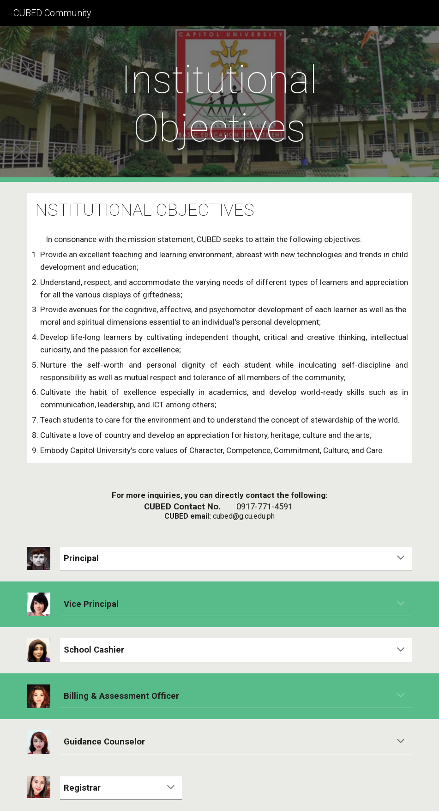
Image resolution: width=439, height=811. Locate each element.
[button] (401, 558)
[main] (219, 104)
